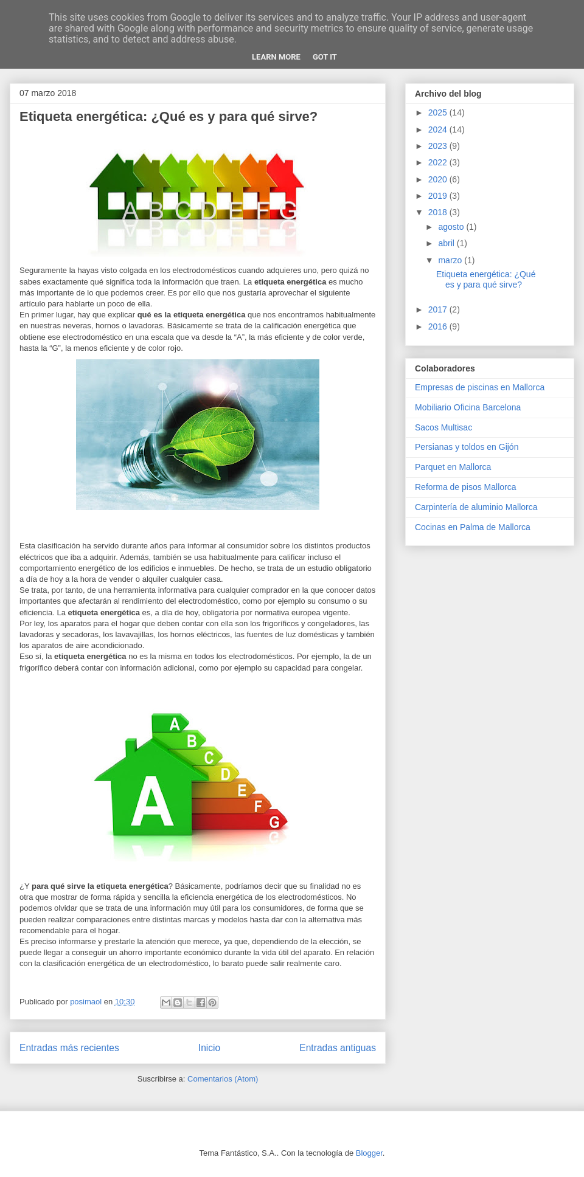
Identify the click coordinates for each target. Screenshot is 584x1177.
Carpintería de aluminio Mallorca (476, 507)
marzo (451, 260)
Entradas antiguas (337, 1048)
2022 (439, 162)
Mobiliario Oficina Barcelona (468, 407)
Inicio (209, 1048)
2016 (439, 326)
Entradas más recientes (69, 1048)
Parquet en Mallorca (453, 467)
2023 (439, 146)
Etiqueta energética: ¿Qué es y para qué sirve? (168, 116)
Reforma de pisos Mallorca (465, 487)
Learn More (276, 56)
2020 (439, 179)
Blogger (369, 1153)
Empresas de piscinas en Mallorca (479, 387)
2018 (439, 212)
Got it (325, 56)
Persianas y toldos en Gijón (466, 447)
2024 (439, 129)
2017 (439, 309)
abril (447, 243)
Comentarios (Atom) (222, 1078)
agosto (452, 227)
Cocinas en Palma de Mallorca (472, 527)
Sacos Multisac (443, 427)
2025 (439, 112)
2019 (439, 196)
